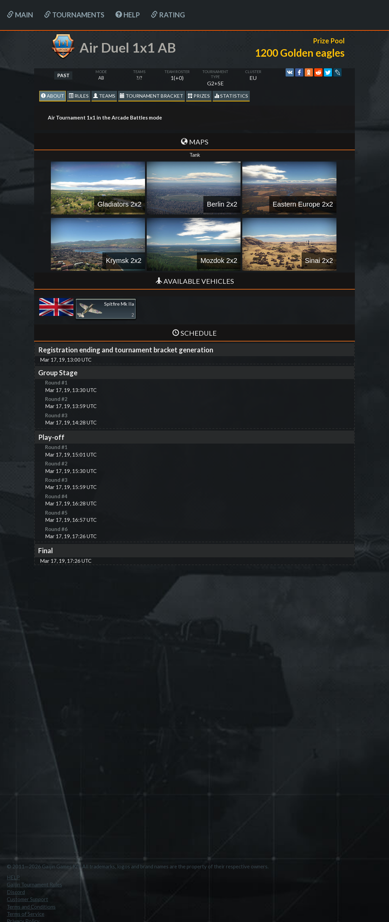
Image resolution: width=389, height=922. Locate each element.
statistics (231, 96)
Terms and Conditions (31, 907)
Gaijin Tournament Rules (34, 884)
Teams (104, 96)
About (52, 96)
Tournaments (74, 15)
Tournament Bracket (151, 96)
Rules (79, 96)
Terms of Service (25, 914)
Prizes (199, 96)
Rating (168, 15)
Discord (16, 892)
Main (20, 15)
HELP (127, 15)
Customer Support (27, 899)
